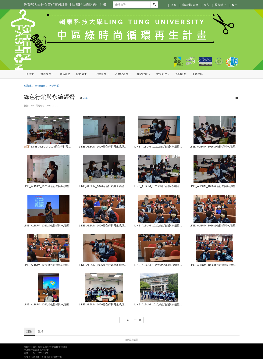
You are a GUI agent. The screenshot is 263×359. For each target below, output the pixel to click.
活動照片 (54, 85)
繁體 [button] (220, 4)
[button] (234, 4)
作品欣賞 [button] (143, 74)
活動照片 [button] (102, 74)
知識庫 (28, 85)
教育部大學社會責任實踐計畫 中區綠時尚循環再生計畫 (65, 5)
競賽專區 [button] (47, 74)
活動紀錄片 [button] (123, 74)
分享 (85, 98)
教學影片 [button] (162, 74)
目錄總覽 (40, 85)
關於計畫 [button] (83, 74)
